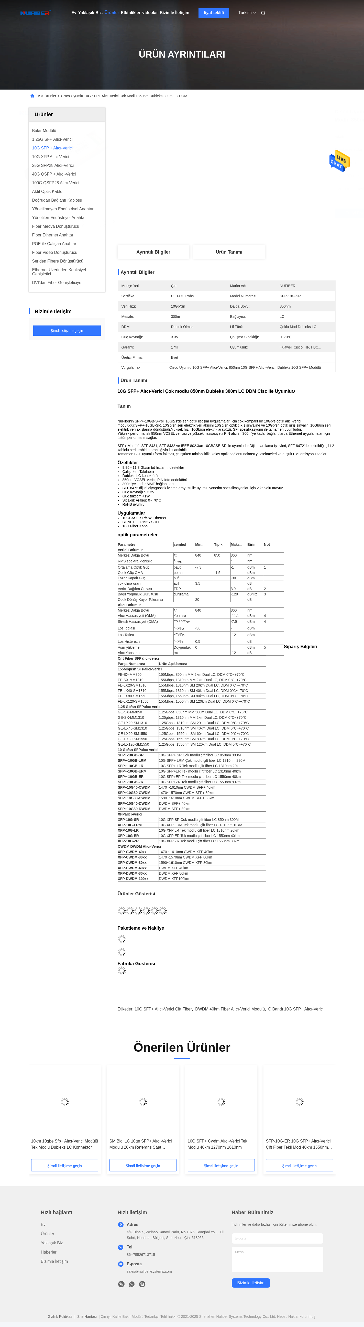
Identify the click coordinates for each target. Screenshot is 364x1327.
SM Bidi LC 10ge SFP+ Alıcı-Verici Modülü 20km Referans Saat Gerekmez (140, 1144)
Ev (73, 12)
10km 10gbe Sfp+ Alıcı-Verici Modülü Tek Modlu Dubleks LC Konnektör (64, 1144)
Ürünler (112, 12)
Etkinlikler (130, 12)
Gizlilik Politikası (60, 1316)
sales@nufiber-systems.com (149, 1271)
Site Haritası (87, 1316)
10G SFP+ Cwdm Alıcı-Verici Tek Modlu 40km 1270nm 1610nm (217, 1144)
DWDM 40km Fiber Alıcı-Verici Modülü (230, 1009)
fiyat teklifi (214, 12)
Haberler (49, 1252)
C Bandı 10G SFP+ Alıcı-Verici (296, 1009)
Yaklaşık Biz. (90, 12)
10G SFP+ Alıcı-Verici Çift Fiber (163, 1009)
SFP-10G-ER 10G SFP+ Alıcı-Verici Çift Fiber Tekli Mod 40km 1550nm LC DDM (298, 1144)
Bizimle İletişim (174, 12)
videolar (150, 12)
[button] (44, 1114)
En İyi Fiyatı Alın (255, 213)
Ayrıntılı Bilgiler (153, 252)
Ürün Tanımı (229, 252)
